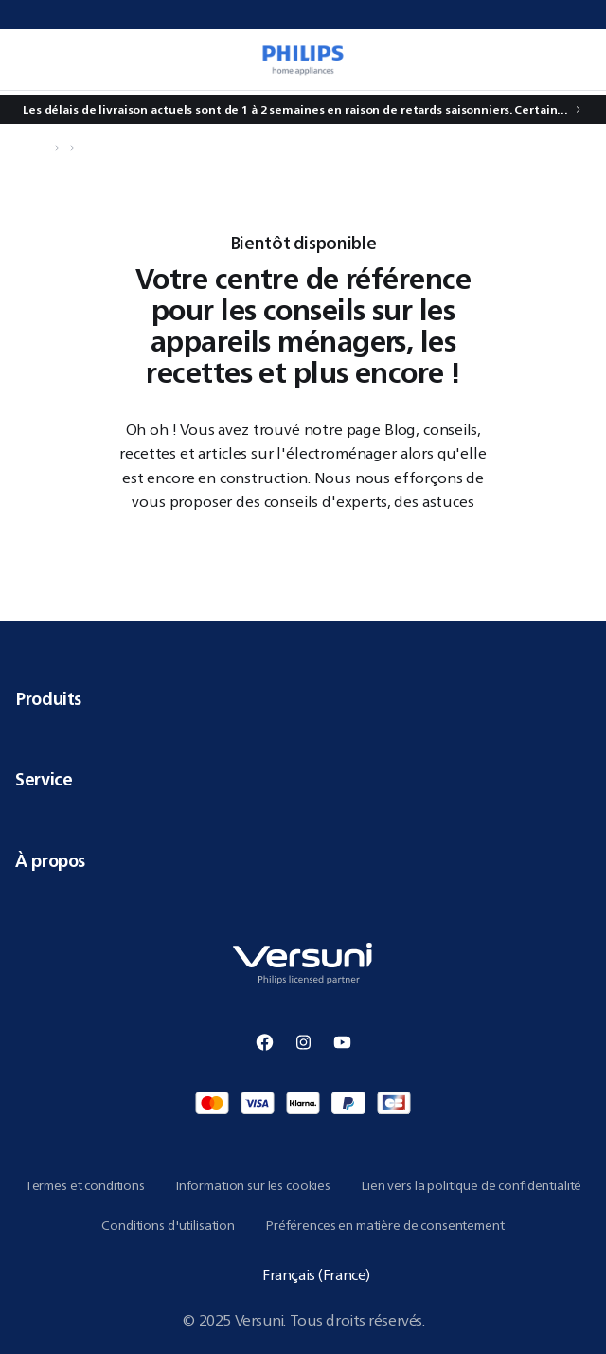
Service (303, 779)
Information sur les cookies (252, 1185)
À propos (303, 860)
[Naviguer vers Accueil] (43, 147)
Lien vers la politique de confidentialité (471, 1185)
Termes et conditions (85, 1185)
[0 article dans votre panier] (572, 59)
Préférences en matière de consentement (385, 1225)
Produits (303, 698)
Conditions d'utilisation (168, 1225)
